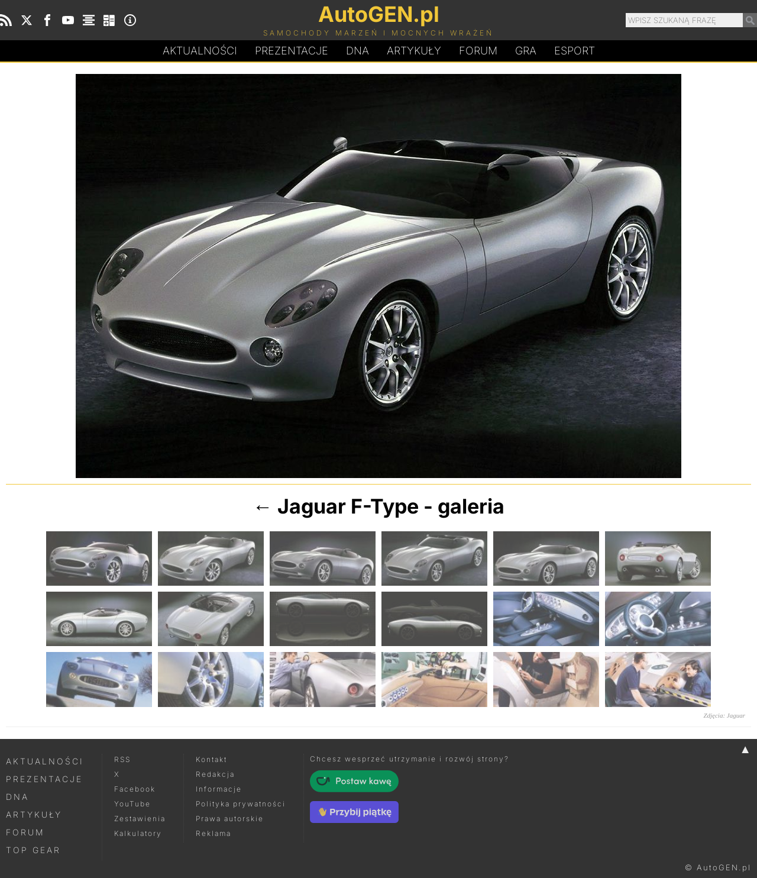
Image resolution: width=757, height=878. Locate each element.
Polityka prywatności (241, 803)
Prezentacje (291, 50)
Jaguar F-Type (348, 506)
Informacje (219, 789)
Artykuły (414, 50)
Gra (525, 50)
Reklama (213, 833)
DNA (17, 797)
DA (357, 51)
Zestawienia (140, 818)
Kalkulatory (138, 833)
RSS (122, 759)
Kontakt (211, 759)
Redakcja (215, 774)
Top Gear (33, 850)
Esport (574, 50)
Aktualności (200, 50)
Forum (478, 50)
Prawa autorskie (230, 818)
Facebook (135, 789)
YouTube (132, 803)
